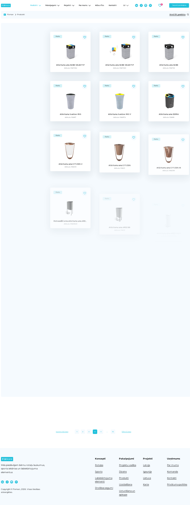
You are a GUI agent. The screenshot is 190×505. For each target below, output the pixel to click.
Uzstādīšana (125, 484)
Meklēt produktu (179, 15)
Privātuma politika (177, 484)
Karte (146, 484)
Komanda (172, 471)
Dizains (123, 471)
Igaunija (147, 471)
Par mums (173, 465)
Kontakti (113, 5)
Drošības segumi (104, 488)
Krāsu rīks (99, 5)
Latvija (146, 465)
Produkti (124, 478)
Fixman (10, 14)
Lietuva (147, 478)
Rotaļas (99, 465)
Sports (98, 471)
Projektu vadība (127, 465)
